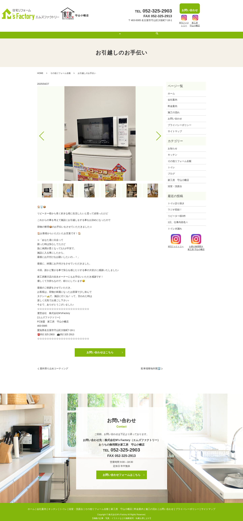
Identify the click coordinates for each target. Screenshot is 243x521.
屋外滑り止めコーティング (54, 365)
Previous (38, 131)
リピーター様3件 (177, 212)
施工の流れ (149, 31)
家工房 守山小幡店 (178, 176)
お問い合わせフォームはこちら (121, 471)
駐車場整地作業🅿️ (150, 365)
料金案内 (132, 31)
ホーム (84, 31)
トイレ (171, 164)
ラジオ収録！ (175, 206)
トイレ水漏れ (175, 225)
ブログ (171, 170)
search (161, 32)
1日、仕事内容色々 (178, 219)
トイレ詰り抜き (176, 200)
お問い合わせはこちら (100, 349)
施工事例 (115, 31)
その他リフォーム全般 (60, 70)
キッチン (172, 151)
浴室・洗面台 (175, 183)
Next (161, 131)
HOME (40, 70)
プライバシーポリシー (179, 121)
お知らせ (172, 145)
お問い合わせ (175, 115)
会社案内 (99, 31)
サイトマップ (175, 128)
